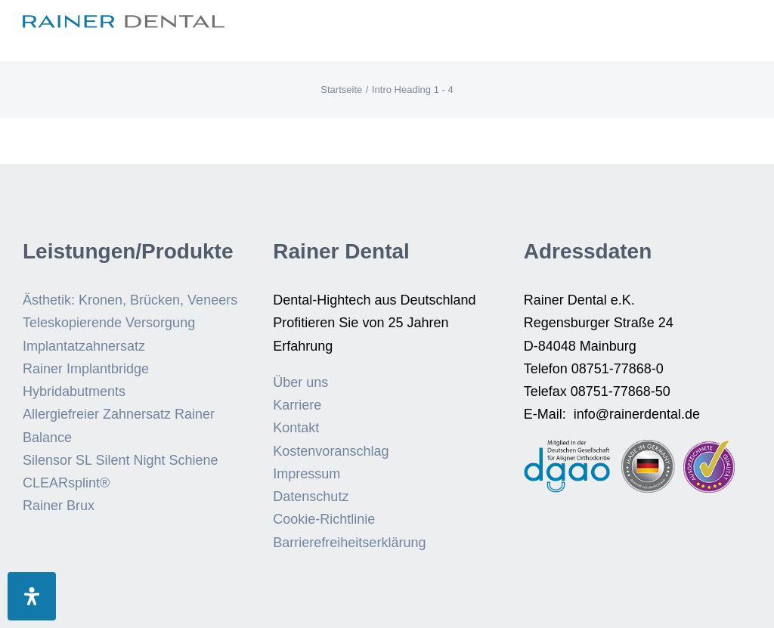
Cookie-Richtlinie (324, 519)
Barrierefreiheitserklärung (349, 542)
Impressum (306, 473)
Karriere (297, 405)
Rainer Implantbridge (86, 368)
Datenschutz (310, 496)
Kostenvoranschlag (331, 451)
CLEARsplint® (66, 482)
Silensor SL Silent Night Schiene (120, 460)
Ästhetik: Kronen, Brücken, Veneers (130, 300)
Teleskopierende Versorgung (109, 322)
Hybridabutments (74, 391)
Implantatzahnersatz (84, 346)
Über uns (300, 382)
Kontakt (296, 427)
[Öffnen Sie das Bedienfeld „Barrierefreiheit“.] (32, 596)
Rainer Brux (58, 505)
